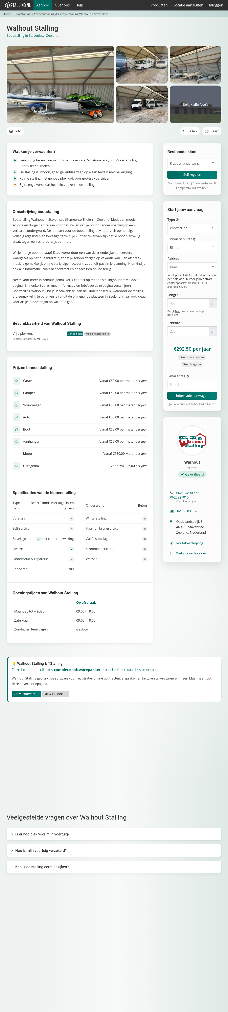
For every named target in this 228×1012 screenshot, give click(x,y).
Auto (26, 417)
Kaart (212, 131)
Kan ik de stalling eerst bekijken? (42, 867)
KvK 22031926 (184, 511)
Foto (15, 131)
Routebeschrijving (186, 543)
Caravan (29, 380)
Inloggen (216, 5)
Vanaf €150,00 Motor (125, 453)
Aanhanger (31, 441)
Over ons (62, 5)
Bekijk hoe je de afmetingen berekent (186, 313)
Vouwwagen (32, 405)
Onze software (25, 694)
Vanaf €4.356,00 (129, 466)
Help (79, 5)
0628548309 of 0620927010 (192, 497)
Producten (159, 5)
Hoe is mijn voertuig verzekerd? (41, 850)
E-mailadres (186, 376)
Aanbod (42, 5)
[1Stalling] (17, 5)
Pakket (173, 258)
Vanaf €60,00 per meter (123, 380)
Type (180, 219)
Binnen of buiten (189, 239)
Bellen (190, 131)
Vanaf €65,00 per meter (123, 393)
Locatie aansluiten (188, 5)
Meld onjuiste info (96, 334)
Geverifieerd (192, 474)
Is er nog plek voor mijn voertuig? (42, 834)
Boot (26, 429)
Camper (29, 393)
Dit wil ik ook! (54, 694)
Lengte (172, 295)
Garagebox (31, 466)
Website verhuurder (188, 553)
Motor (27, 453)
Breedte (173, 323)
